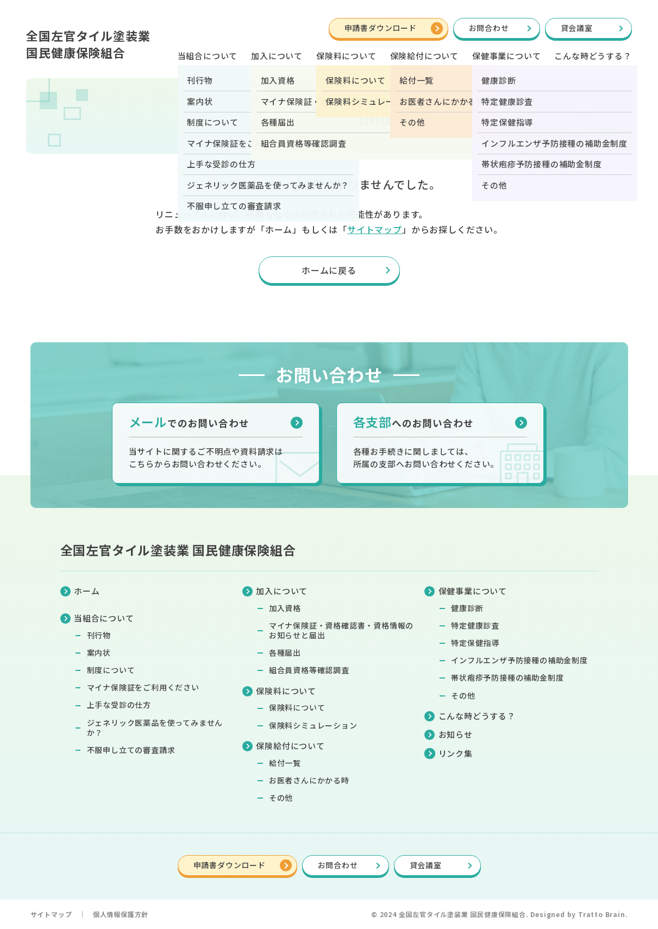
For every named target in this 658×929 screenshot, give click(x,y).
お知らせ (455, 734)
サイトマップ (374, 229)
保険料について (297, 707)
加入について (277, 55)
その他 (281, 797)
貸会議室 (577, 27)
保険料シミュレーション (313, 725)
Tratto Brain (601, 914)
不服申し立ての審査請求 (131, 749)
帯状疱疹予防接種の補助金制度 (507, 677)
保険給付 (424, 55)
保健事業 (506, 55)
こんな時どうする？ (592, 55)
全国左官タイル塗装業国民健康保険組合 (88, 44)
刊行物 (99, 635)
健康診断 (467, 607)
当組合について (208, 55)
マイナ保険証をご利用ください (143, 687)
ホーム (86, 591)
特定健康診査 (475, 625)
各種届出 (285, 652)
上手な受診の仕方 (119, 704)
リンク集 (455, 753)
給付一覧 (285, 762)
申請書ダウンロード (380, 27)
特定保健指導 (475, 642)
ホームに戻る (329, 270)
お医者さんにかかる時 (309, 780)
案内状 (99, 652)
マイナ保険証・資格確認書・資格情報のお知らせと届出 (341, 630)
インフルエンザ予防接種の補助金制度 (519, 660)
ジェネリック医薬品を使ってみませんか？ (155, 727)
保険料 (346, 55)
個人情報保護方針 (120, 914)
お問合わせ (489, 27)
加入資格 (285, 607)
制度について (111, 669)
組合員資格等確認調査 (309, 669)
